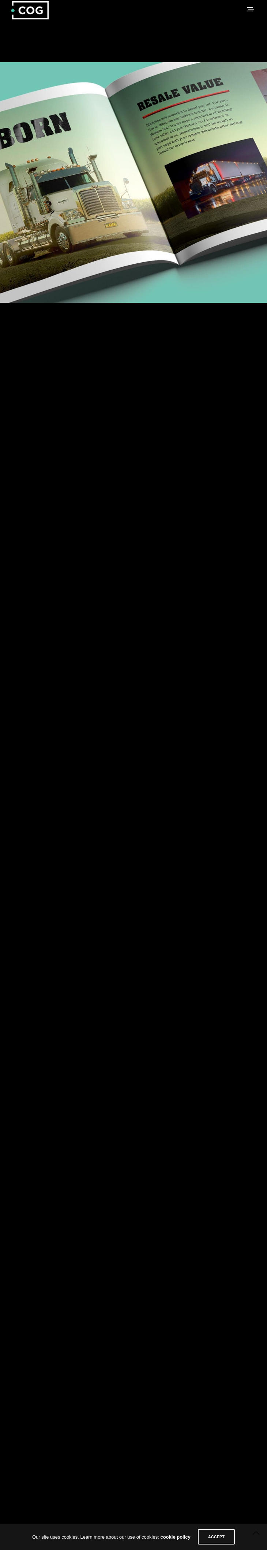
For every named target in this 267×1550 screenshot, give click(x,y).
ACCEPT (216, 1537)
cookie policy (175, 1537)
